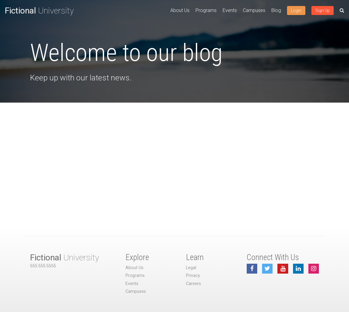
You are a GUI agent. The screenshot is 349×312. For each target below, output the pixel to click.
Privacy (193, 275)
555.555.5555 (43, 265)
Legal (191, 267)
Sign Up (322, 10)
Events (230, 10)
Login (296, 10)
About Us (180, 10)
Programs (206, 10)
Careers (193, 283)
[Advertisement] (174, 148)
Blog (276, 10)
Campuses (254, 10)
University (39, 11)
